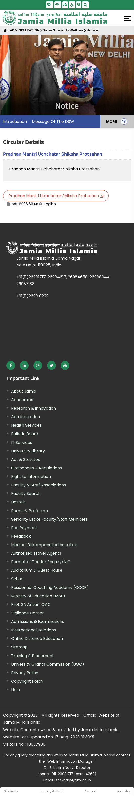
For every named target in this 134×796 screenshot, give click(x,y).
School (17, 579)
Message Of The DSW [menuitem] (53, 121)
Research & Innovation (33, 408)
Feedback (21, 536)
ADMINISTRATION (25, 30)
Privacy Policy (24, 673)
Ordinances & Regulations (36, 468)
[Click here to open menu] (127, 18)
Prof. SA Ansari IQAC (31, 604)
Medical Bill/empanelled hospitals (44, 545)
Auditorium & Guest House (36, 570)
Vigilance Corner (27, 613)
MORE (111, 121)
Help (15, 690)
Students (11, 791)
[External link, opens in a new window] (10, 365)
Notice (92, 30)
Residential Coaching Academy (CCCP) (50, 587)
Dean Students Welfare (63, 30)
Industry (123, 791)
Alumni (90, 791)
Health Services (26, 425)
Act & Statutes (25, 459)
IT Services (21, 442)
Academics (22, 400)
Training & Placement (32, 656)
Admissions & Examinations (37, 621)
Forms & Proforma (29, 511)
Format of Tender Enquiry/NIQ (41, 562)
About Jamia (23, 391)
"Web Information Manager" (70, 761)
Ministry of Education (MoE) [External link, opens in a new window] (38, 596)
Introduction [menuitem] (15, 121)
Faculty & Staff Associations (38, 485)
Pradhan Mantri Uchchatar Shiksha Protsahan (55, 196)
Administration (25, 417)
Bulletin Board (24, 434)
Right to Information (31, 476)
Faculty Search (26, 493)
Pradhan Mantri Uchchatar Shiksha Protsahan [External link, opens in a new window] (54, 169)
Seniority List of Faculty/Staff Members (49, 519)
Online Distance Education (37, 638)
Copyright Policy (27, 681)
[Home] (5, 30)
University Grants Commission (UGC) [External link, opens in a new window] (47, 664)
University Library (28, 451)
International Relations (33, 630)
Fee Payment (24, 528)
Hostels (18, 502)
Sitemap (19, 647)
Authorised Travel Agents (36, 553)
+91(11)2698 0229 (32, 296)
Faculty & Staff (51, 791)
